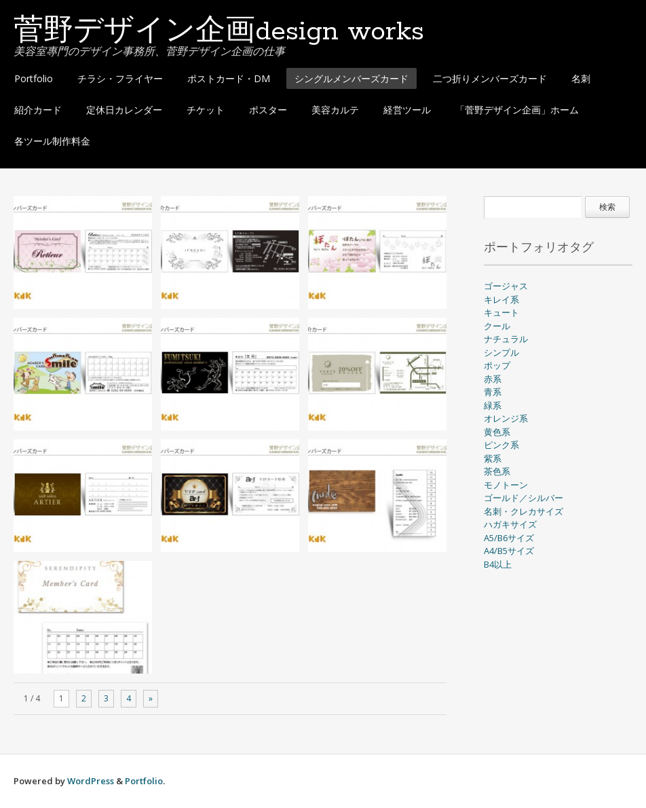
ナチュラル (506, 339)
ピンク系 (501, 445)
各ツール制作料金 (52, 140)
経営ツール (407, 109)
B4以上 (498, 564)
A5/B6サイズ (509, 538)
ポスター (268, 109)
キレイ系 (501, 299)
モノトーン (506, 485)
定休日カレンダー (124, 109)
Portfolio (33, 78)
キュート (501, 312)
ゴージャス (506, 286)
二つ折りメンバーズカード (490, 78)
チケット (206, 109)
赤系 (492, 379)
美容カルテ (335, 109)
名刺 (580, 78)
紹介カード (38, 109)
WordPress (90, 781)
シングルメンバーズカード (351, 78)
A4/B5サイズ (509, 551)
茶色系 (497, 471)
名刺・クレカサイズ (523, 511)
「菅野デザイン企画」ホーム (517, 109)
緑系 (492, 405)
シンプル (501, 352)
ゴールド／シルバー (523, 498)
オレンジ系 (506, 418)
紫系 (492, 458)
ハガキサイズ (510, 524)
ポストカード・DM (228, 78)
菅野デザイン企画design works (219, 32)
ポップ (497, 365)
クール (497, 326)
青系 (492, 392)
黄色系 (497, 432)
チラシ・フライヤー (120, 78)
